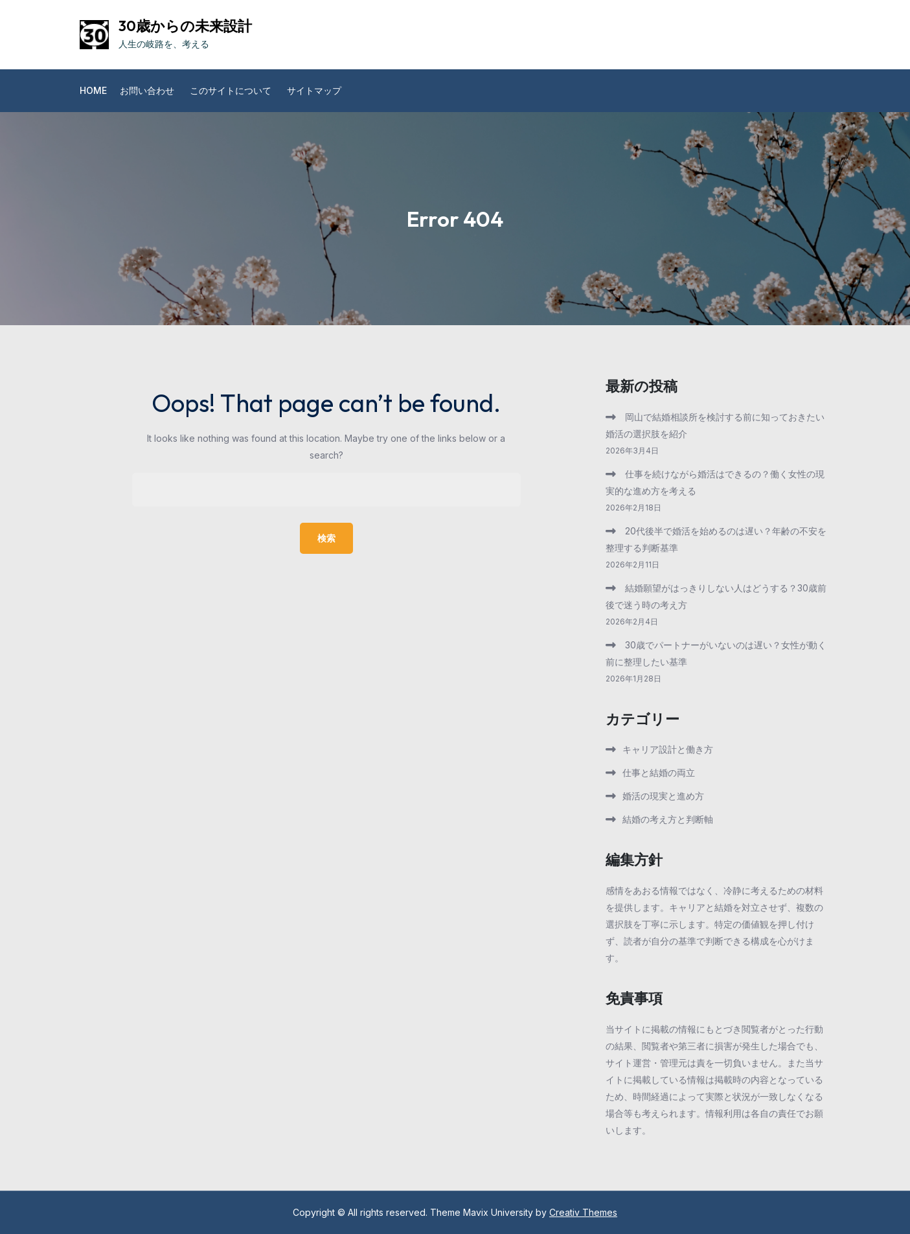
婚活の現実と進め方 (663, 795)
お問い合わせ (147, 90)
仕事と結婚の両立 (658, 772)
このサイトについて (230, 90)
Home (93, 90)
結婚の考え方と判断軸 (667, 819)
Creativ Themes (583, 1212)
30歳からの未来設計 (185, 26)
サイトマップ (314, 90)
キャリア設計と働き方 (667, 749)
